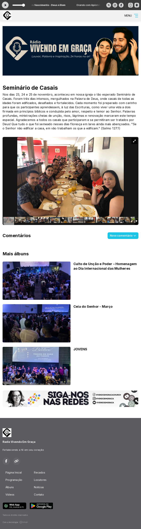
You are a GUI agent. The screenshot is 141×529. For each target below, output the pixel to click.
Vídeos (10, 494)
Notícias (39, 487)
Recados (39, 472)
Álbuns (10, 487)
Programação (14, 479)
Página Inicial (14, 472)
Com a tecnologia (15, 522)
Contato (39, 494)
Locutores (40, 479)
